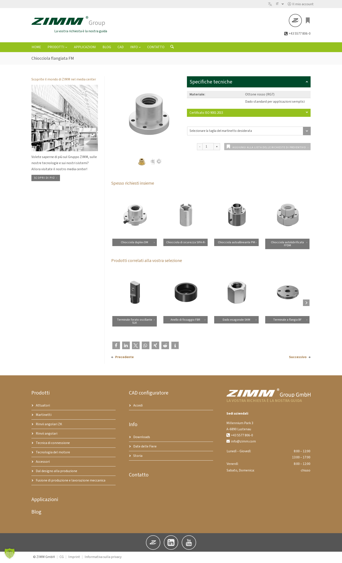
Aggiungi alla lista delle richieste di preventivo (269, 148)
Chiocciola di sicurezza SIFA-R (185, 243)
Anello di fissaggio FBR (185, 320)
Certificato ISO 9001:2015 (249, 113)
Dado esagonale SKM (236, 320)
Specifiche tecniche (249, 83)
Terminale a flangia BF (287, 320)
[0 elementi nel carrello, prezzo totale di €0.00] (308, 21)
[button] (301, 4)
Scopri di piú (44, 179)
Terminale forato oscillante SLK (134, 322)
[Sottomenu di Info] (140, 48)
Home (36, 48)
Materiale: (197, 95)
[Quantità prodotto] (208, 147)
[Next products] (306, 303)
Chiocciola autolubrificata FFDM (287, 244)
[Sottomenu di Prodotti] (66, 48)
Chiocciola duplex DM (134, 243)
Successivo (298, 357)
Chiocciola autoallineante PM (236, 243)
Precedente (124, 357)
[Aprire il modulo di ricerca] (172, 48)
